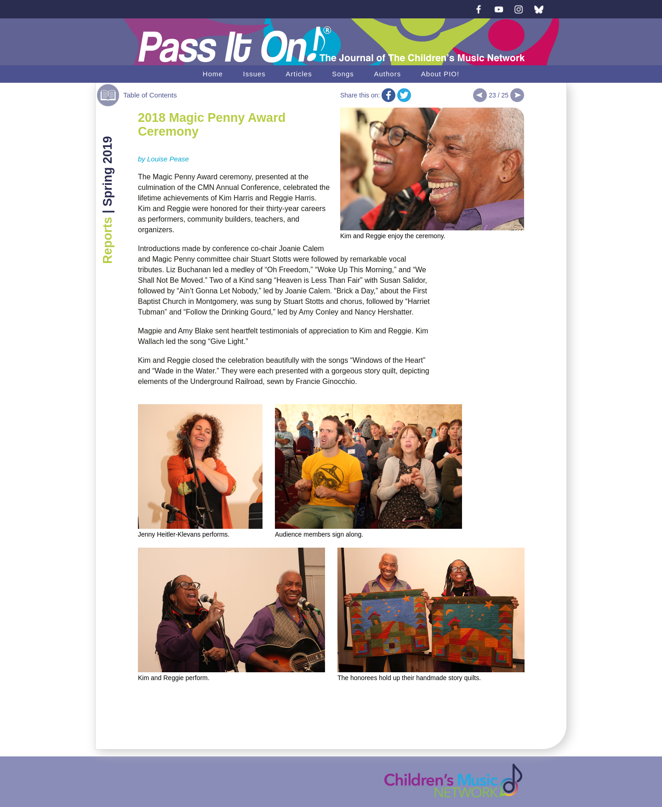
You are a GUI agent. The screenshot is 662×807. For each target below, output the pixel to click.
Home (213, 74)
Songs (343, 74)
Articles (298, 74)
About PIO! (440, 74)
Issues (254, 74)
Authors (387, 74)
